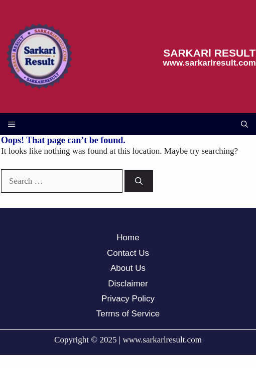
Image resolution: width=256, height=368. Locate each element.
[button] (244, 124)
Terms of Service (128, 313)
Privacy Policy (128, 298)
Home (127, 237)
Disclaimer (128, 283)
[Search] (138, 181)
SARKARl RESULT (209, 53)
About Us (128, 268)
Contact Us (128, 253)
